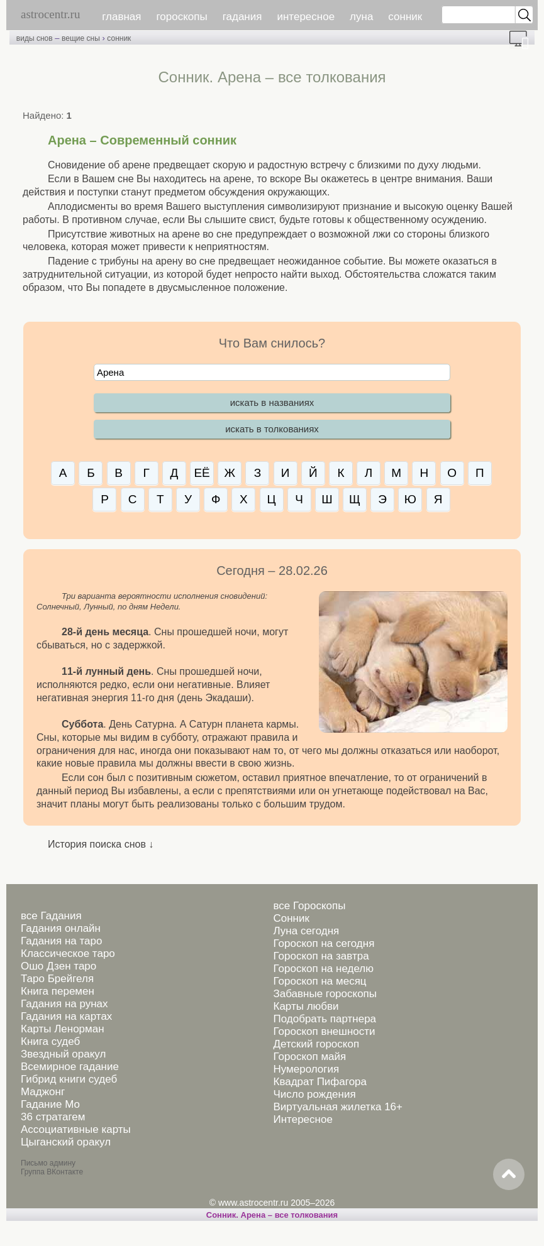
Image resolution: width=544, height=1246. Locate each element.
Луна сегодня (306, 931)
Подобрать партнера (324, 1019)
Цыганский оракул (66, 1142)
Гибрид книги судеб (69, 1079)
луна (361, 17)
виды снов (34, 38)
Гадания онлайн (61, 928)
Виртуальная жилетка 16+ (337, 1107)
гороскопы (182, 17)
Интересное (302, 1119)
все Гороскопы (309, 906)
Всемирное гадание (70, 1067)
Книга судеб (50, 1041)
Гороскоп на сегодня (323, 943)
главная (121, 17)
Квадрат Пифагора (320, 1082)
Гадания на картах (66, 1016)
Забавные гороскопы (325, 994)
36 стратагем (53, 1117)
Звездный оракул (63, 1054)
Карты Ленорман (62, 1029)
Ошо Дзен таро (58, 966)
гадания (242, 17)
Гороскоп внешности (324, 1031)
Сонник (291, 918)
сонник (405, 17)
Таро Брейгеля (57, 979)
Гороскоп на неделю (323, 969)
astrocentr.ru (50, 14)
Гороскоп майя (309, 1057)
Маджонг (43, 1092)
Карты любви (305, 1006)
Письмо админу (48, 1163)
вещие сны (81, 38)
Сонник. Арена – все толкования (272, 1215)
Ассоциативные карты (76, 1129)
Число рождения (314, 1094)
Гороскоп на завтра (321, 956)
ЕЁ (201, 472)
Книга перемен (57, 991)
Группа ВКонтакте (52, 1171)
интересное (306, 17)
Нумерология (306, 1069)
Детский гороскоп (316, 1044)
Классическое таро (68, 953)
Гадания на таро (61, 941)
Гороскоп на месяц (319, 981)
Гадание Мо (50, 1104)
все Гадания (51, 916)
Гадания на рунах (64, 1004)
